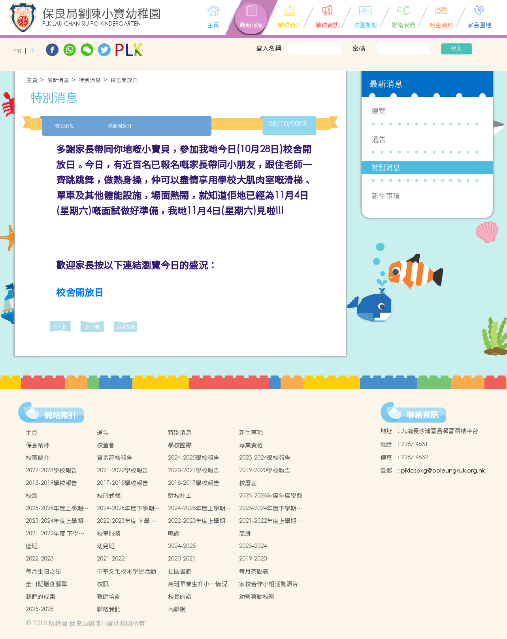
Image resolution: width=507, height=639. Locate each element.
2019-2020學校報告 (264, 470)
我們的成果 (40, 596)
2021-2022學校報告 (122, 470)
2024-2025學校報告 (193, 458)
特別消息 (90, 80)
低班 (32, 546)
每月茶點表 (254, 571)
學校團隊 (180, 445)
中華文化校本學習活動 (126, 571)
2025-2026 (39, 609)
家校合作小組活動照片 (268, 584)
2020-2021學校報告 (193, 470)
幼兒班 (106, 546)
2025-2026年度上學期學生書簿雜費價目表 (57, 508)
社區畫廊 (180, 571)
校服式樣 (109, 495)
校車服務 (109, 533)
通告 (378, 139)
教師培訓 (109, 596)
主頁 (32, 80)
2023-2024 (253, 546)
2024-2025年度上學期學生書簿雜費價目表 (199, 508)
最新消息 (58, 80)
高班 (245, 533)
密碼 (358, 48)
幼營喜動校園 (257, 596)
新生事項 (385, 196)
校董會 (106, 445)
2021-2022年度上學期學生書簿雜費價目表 (270, 521)
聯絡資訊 (422, 414)
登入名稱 (268, 48)
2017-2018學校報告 (122, 483)
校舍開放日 (124, 80)
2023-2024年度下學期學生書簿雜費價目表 (270, 508)
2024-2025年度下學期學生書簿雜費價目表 (128, 508)
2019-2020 (253, 559)
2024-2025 (182, 546)
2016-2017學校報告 (193, 483)
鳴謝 (174, 533)
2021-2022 (110, 559)
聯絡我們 (109, 609)
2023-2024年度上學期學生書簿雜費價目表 (57, 521)
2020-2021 (182, 559)
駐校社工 (180, 495)
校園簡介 (37, 458)
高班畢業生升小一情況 (197, 584)
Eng (16, 50)
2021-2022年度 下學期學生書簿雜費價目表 (55, 533)
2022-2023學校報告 (51, 470)
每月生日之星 (43, 571)
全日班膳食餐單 (46, 584)
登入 (456, 49)
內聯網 (177, 609)
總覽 (378, 111)
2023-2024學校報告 (264, 458)
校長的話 (180, 596)
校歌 (32, 495)
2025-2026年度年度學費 (270, 495)
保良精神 (37, 445)
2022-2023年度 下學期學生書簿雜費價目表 (126, 521)
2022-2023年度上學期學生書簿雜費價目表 (199, 521)
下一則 (60, 326)
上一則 (92, 326)
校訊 (103, 584)
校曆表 (248, 483)
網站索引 (60, 415)
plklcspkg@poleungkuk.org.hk (443, 471)
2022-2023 (39, 559)
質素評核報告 (114, 458)
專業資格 (251, 445)
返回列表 (125, 326)
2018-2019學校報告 (51, 483)
